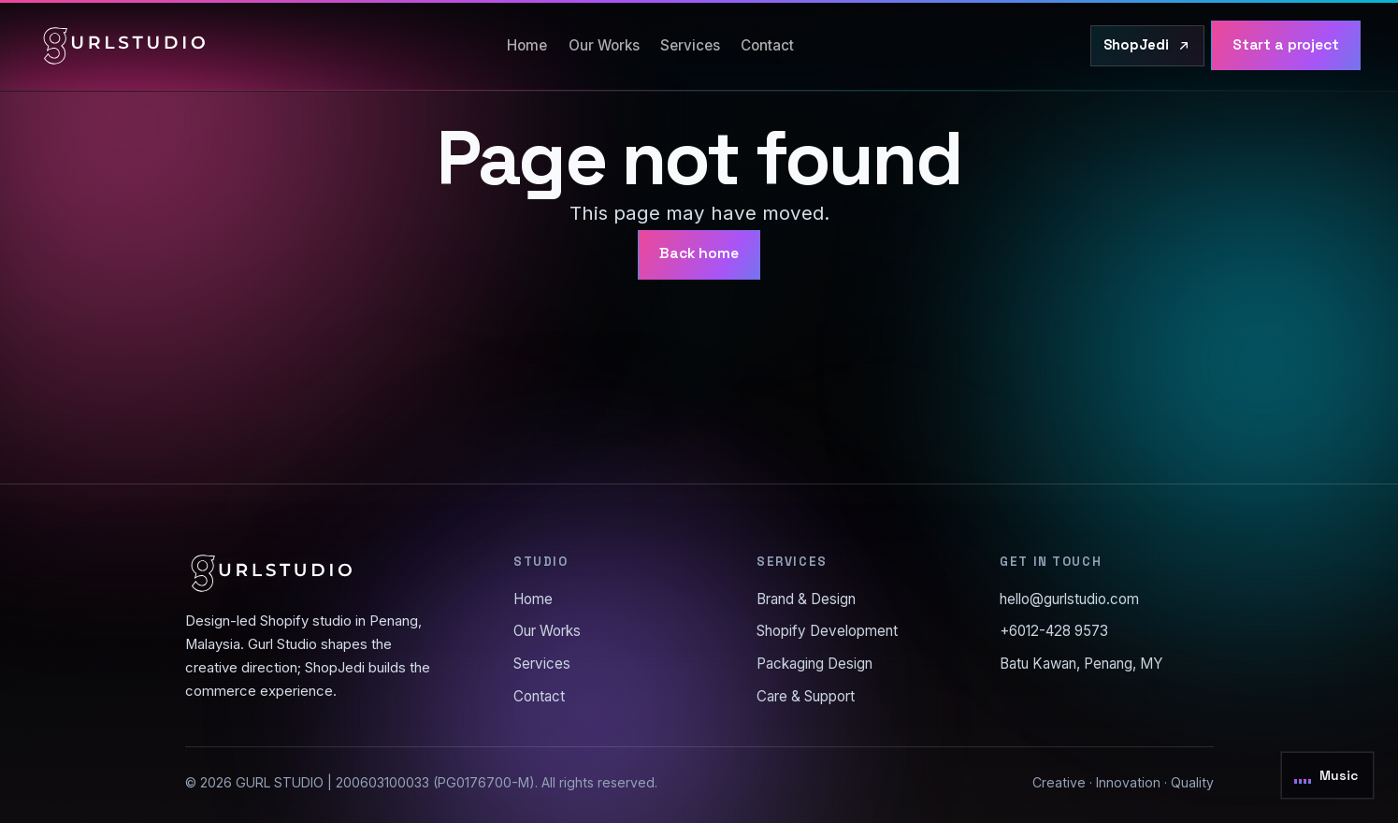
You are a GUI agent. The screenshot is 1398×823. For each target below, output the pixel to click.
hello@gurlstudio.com (1069, 599)
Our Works (604, 45)
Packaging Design (814, 663)
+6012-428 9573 (1054, 631)
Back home (699, 253)
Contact (767, 45)
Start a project (1285, 45)
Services (690, 45)
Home (527, 45)
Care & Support (806, 696)
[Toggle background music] (1327, 775)
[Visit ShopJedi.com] (1147, 45)
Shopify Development (827, 631)
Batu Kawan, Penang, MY (1081, 663)
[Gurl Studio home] (124, 45)
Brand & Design (806, 599)
